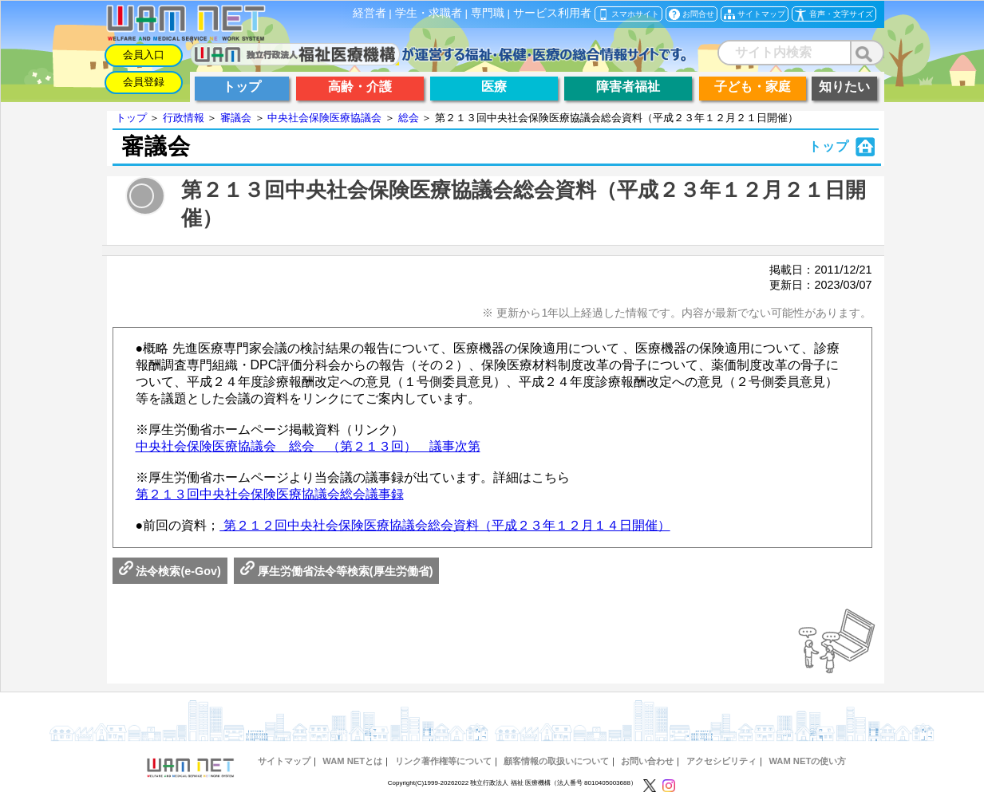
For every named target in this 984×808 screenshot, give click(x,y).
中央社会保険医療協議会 (324, 118)
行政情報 (183, 118)
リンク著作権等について (443, 761)
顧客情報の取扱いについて (556, 761)
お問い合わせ (647, 761)
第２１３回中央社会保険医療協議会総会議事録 (270, 494)
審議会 (235, 118)
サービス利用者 (552, 13)
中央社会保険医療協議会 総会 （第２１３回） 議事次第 (308, 446)
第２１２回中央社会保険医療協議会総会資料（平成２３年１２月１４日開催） (444, 525)
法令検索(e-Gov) (170, 571)
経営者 (369, 13)
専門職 (487, 13)
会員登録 (143, 82)
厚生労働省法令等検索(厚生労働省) (336, 571)
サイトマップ (284, 761)
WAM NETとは (352, 761)
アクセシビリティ (721, 761)
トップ (131, 118)
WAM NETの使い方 (807, 761)
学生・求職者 (428, 13)
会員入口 (143, 55)
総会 (408, 118)
